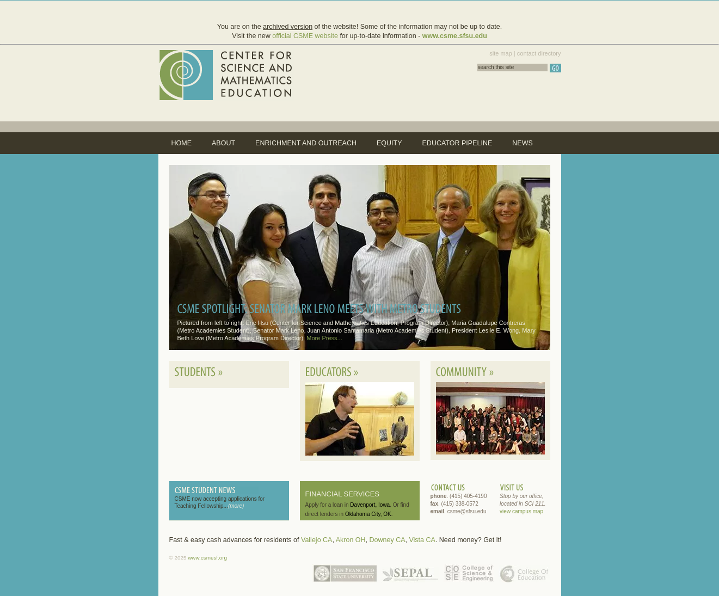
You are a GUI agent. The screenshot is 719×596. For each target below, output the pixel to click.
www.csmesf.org (207, 558)
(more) (236, 506)
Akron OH (351, 540)
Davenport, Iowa (370, 505)
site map (500, 53)
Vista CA (422, 540)
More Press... (324, 338)
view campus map (521, 511)
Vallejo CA (316, 540)
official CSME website (305, 36)
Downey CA (387, 540)
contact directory (539, 53)
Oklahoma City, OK (368, 514)
